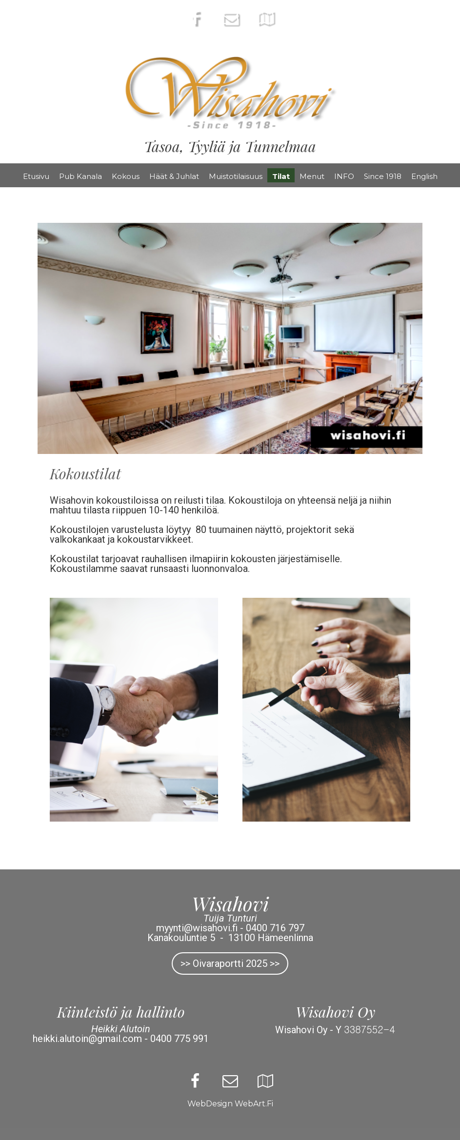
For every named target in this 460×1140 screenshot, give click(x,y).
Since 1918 (382, 176)
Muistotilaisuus (235, 176)
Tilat (281, 176)
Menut (312, 176)
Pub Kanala (80, 176)
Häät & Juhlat (174, 176)
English (424, 176)
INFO (344, 176)
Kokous (126, 176)
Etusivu (36, 176)
